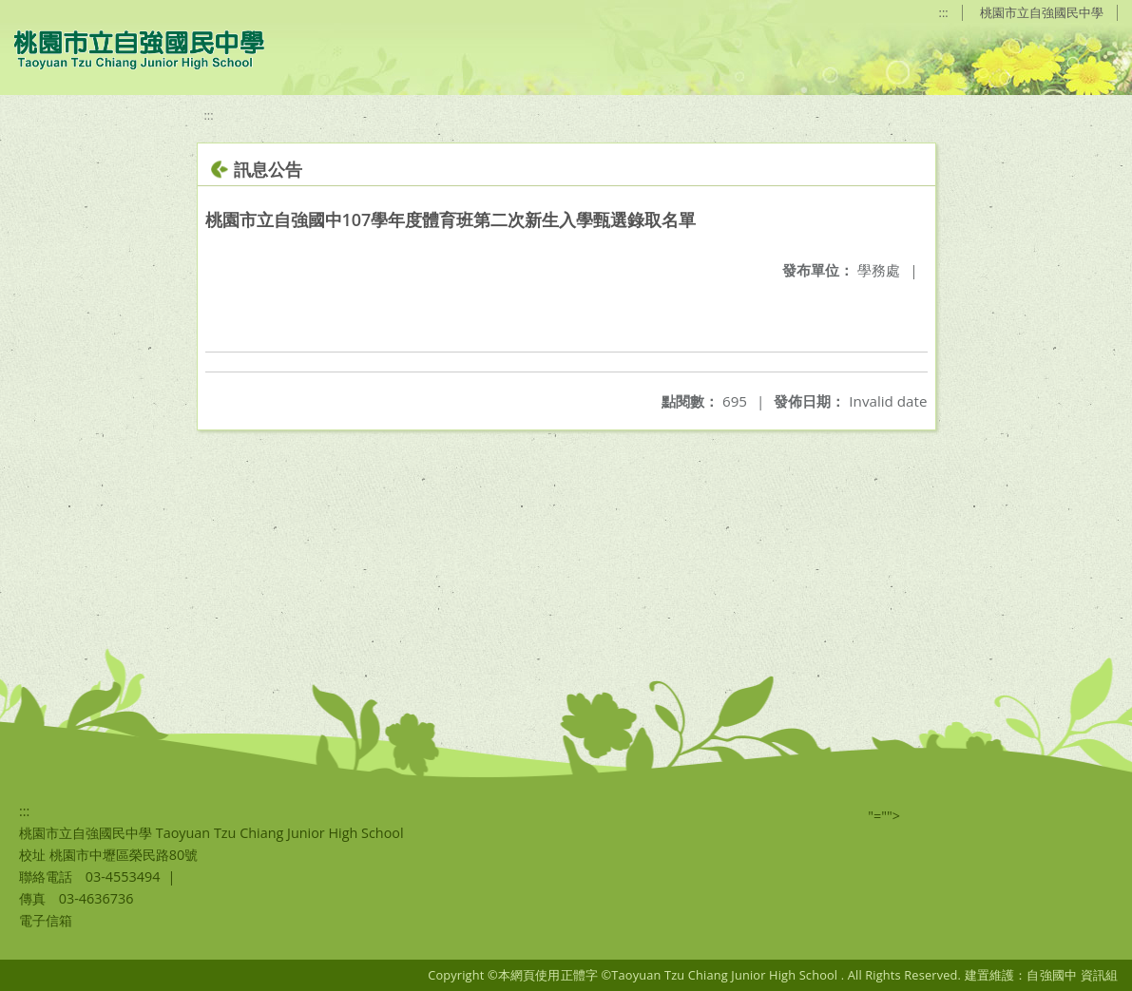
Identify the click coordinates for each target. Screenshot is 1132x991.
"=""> (884, 816)
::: (944, 12)
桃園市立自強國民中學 (1041, 12)
